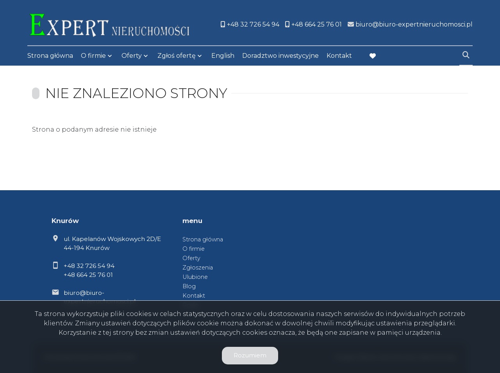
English (222, 55)
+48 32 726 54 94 (89, 265)
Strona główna (50, 55)
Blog (189, 286)
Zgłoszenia (197, 267)
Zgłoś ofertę (176, 55)
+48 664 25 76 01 (88, 274)
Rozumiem (250, 355)
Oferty (131, 55)
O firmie (93, 55)
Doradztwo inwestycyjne (280, 55)
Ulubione (195, 276)
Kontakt (339, 55)
